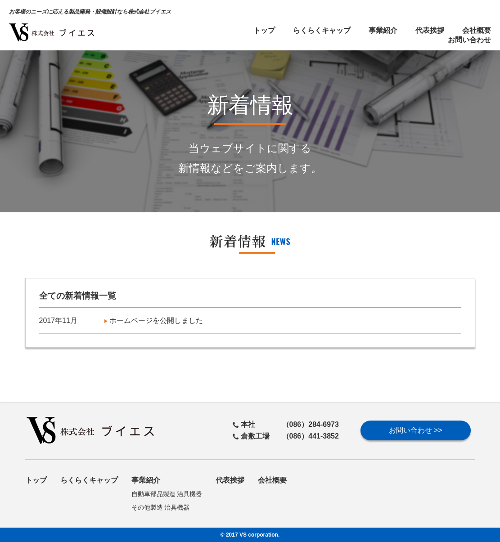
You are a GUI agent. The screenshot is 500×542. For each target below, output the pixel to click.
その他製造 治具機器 (160, 507)
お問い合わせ (469, 40)
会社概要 (476, 30)
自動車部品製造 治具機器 (167, 493)
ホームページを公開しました (153, 320)
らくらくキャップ (322, 30)
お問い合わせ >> (415, 430)
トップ (264, 30)
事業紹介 (383, 30)
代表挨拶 (429, 30)
